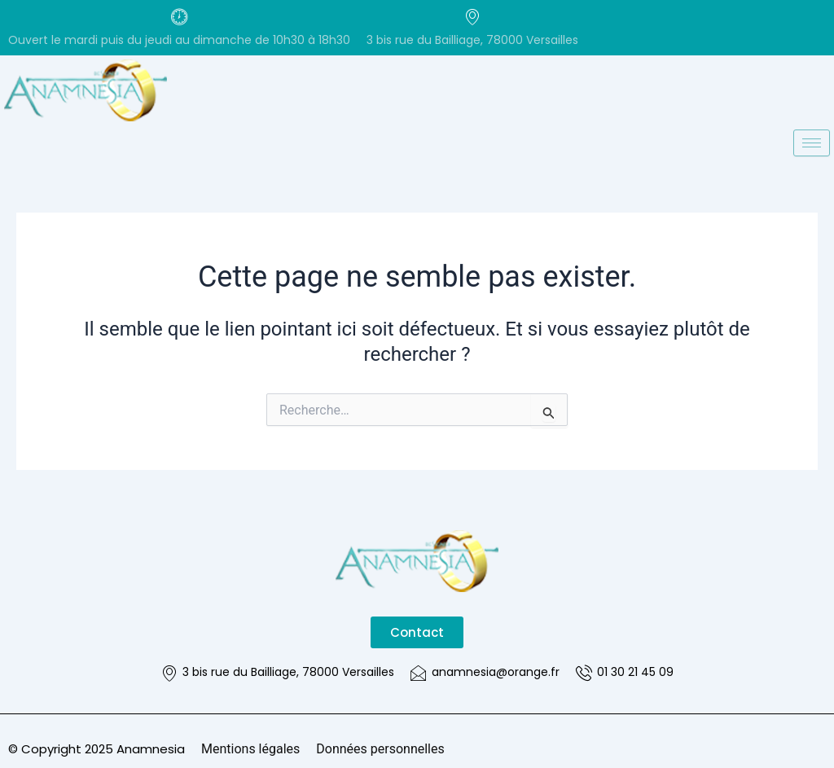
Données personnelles (380, 749)
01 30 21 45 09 (635, 672)
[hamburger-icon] (811, 142)
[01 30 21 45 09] (584, 673)
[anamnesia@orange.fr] (418, 673)
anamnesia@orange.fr (496, 672)
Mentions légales (250, 749)
